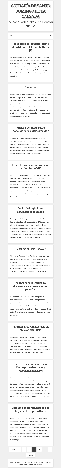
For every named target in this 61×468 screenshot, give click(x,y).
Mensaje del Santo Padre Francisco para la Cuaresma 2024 (30, 129)
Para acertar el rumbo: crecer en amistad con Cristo (30, 328)
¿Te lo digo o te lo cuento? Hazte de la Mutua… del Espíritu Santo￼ (30, 47)
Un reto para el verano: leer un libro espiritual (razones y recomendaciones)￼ (30, 367)
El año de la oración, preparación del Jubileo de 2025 (30, 166)
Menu (30, 36)
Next (30, 455)
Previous (15, 449)
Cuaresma (30, 87)
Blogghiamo (28, 464)
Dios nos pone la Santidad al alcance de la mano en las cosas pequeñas (30, 286)
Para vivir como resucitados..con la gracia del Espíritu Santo (30, 409)
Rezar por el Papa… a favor (30, 249)
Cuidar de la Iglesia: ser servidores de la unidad (30, 210)
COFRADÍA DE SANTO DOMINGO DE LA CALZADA (30, 11)
